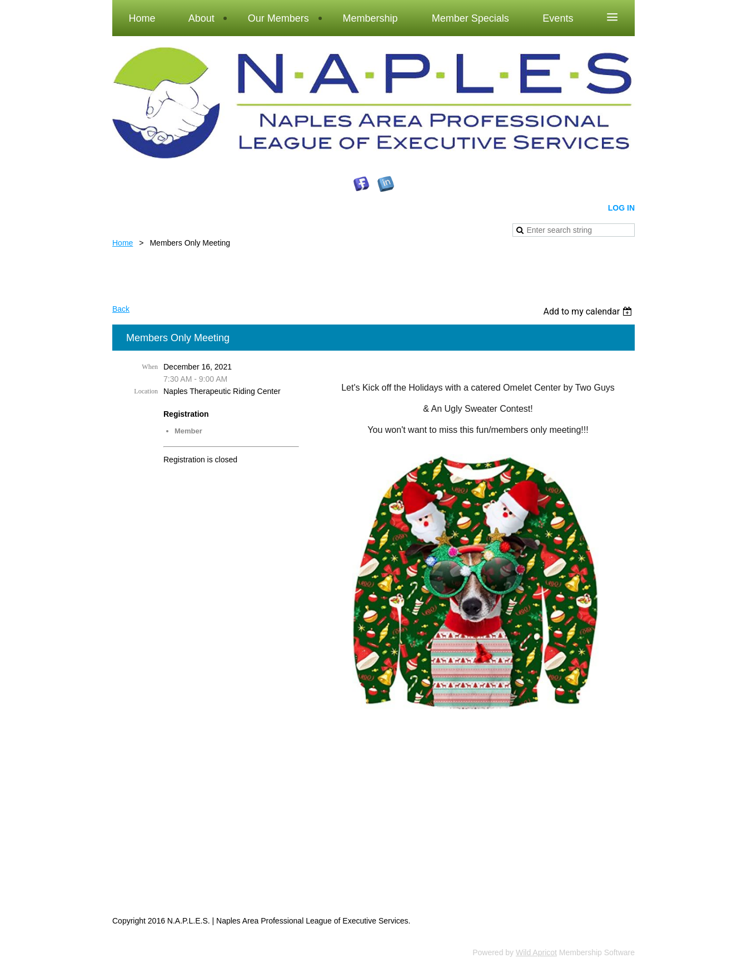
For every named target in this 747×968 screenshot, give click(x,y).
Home (122, 242)
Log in (621, 207)
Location (146, 391)
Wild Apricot (536, 952)
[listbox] (589, 311)
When (150, 367)
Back (121, 309)
